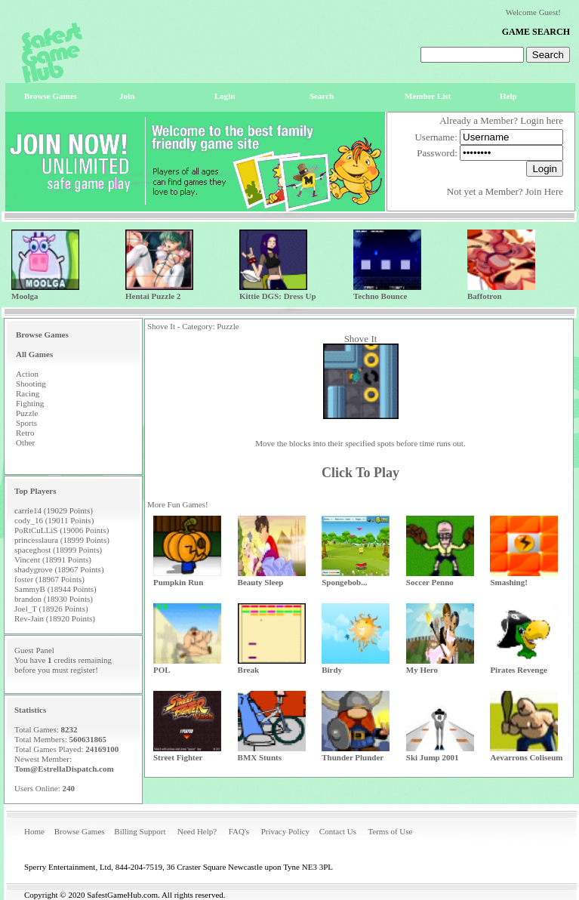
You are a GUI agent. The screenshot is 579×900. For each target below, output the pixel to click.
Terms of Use (390, 831)
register (82, 669)
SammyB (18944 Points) (55, 588)
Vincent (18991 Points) (52, 559)
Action (27, 373)
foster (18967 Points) (49, 579)
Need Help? (197, 831)
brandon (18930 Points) (53, 598)
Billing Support (139, 831)
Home (34, 831)
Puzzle (27, 413)
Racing (27, 393)
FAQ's (239, 831)
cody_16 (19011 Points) (54, 520)
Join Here (544, 191)
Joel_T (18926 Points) (51, 608)
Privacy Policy (285, 831)
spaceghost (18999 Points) (58, 549)
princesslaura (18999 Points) (61, 539)
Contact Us (337, 831)
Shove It (360, 338)
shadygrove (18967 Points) (59, 569)
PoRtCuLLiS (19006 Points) (61, 530)
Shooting (31, 383)
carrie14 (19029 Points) (53, 510)
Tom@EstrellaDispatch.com (64, 768)
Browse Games (79, 831)
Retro (25, 432)
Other (25, 442)
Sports (26, 422)
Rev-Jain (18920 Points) (54, 618)
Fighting (30, 403)
